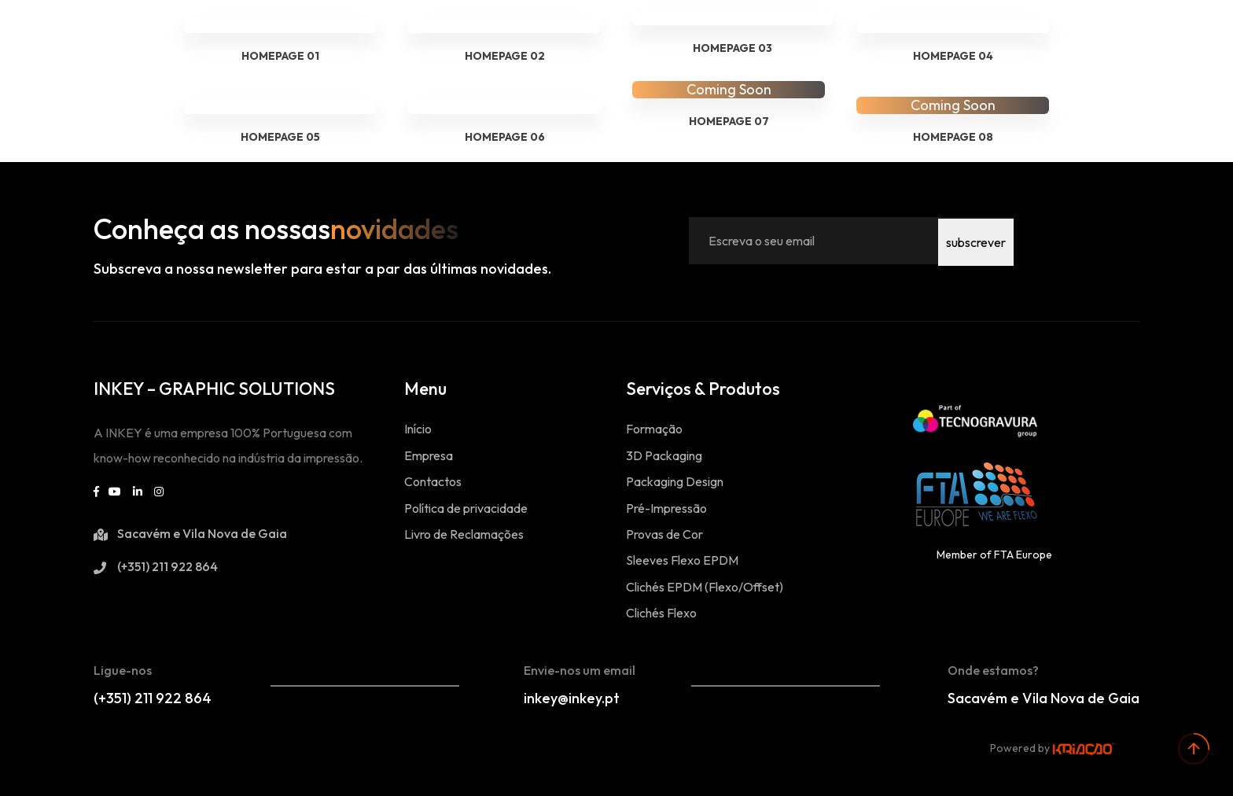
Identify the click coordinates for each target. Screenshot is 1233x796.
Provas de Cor (664, 534)
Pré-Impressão (666, 508)
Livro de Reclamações (464, 534)
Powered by (1052, 748)
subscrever (976, 241)
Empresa (428, 455)
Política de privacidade (466, 508)
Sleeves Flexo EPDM (682, 560)
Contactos (433, 481)
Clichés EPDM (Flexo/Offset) (704, 587)
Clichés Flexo (661, 613)
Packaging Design (674, 481)
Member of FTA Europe (994, 554)
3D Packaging (664, 455)
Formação (654, 429)
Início (418, 429)
